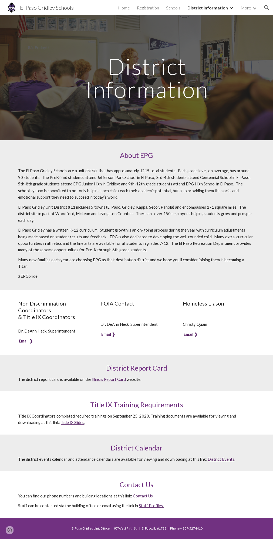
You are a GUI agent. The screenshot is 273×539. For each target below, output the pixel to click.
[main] (146, 78)
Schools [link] (173, 7)
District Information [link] (207, 7)
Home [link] (124, 7)
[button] (266, 7)
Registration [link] (148, 7)
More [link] (246, 7)
